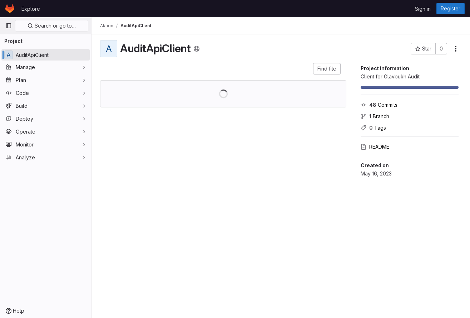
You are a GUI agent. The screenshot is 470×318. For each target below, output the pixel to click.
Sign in (423, 9)
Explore (30, 9)
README (375, 147)
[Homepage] (10, 8)
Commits (379, 105)
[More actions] (455, 48)
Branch (375, 116)
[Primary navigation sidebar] (8, 26)
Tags (373, 128)
